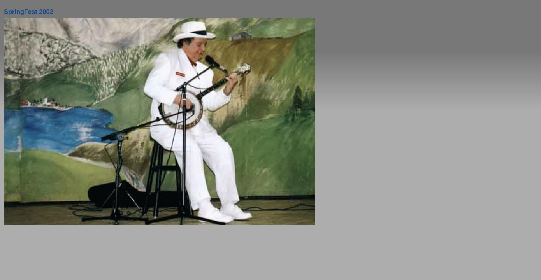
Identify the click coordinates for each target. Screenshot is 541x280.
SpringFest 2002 (28, 11)
